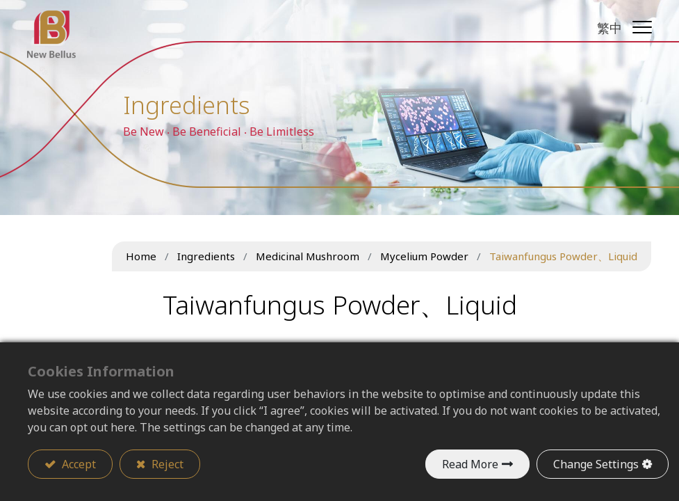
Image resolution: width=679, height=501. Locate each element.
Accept (77, 464)
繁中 (608, 27)
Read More (470, 464)
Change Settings (596, 464)
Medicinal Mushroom (307, 256)
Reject (166, 464)
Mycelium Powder (424, 256)
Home (141, 256)
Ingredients (206, 256)
